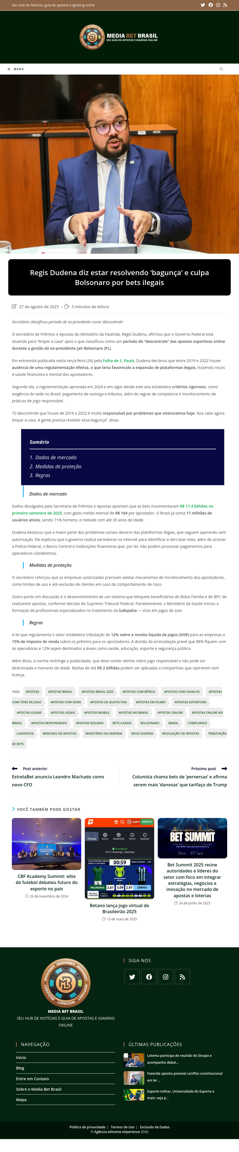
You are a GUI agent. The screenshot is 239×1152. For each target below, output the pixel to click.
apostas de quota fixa (108, 702)
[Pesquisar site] (221, 69)
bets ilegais (122, 723)
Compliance (197, 723)
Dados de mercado (53, 457)
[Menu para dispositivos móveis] (16, 69)
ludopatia (25, 733)
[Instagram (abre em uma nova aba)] (219, 5)
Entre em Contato (32, 1078)
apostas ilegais (29, 712)
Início (21, 1057)
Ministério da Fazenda (103, 733)
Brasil (173, 723)
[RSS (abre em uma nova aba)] (224, 5)
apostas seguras (90, 723)
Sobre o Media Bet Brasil (38, 1089)
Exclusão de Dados (154, 1127)
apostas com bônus (139, 691)
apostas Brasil (60, 691)
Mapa (21, 1099)
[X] (132, 976)
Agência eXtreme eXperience (117, 1131)
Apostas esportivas (191, 702)
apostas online (170, 712)
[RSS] (182, 976)
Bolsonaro (149, 723)
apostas (32, 691)
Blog (20, 1068)
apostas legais (63, 712)
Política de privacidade (87, 1127)
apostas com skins (66, 702)
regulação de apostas (180, 733)
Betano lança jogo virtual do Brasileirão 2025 (119, 908)
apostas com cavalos (182, 691)
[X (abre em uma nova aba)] (204, 5)
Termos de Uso (122, 1127)
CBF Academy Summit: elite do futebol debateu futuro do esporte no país (47, 882)
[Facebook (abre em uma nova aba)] (212, 5)
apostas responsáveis (49, 723)
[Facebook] (148, 976)
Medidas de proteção (55, 466)
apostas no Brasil (133, 712)
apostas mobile (97, 712)
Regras (39, 475)
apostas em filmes (151, 702)
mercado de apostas (59, 733)
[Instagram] (165, 976)
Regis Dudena (142, 733)
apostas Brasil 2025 (97, 691)
